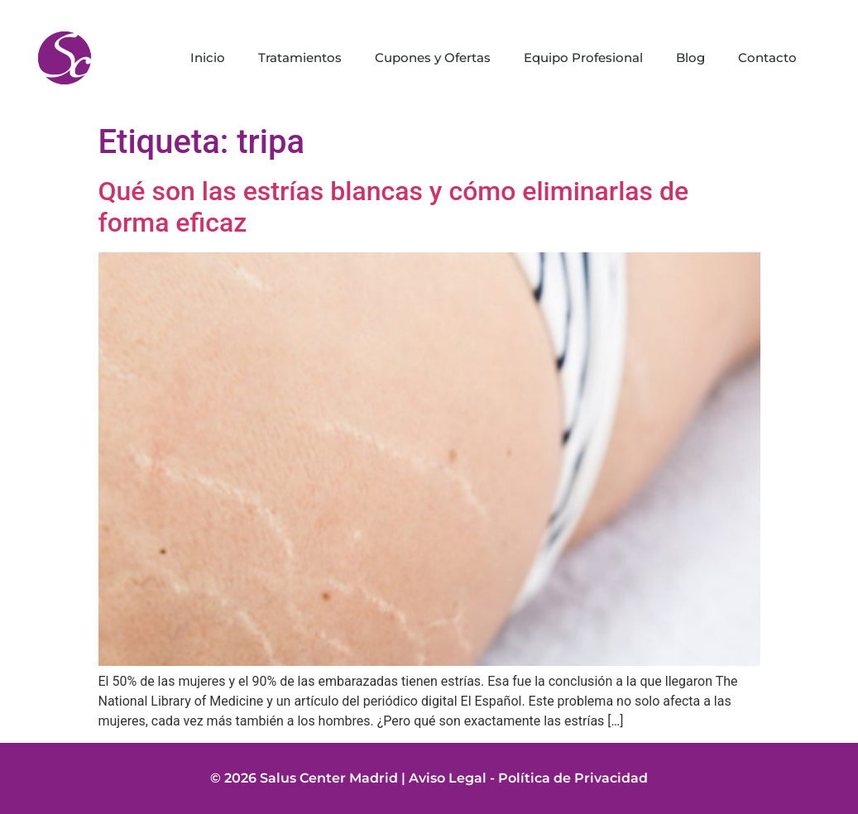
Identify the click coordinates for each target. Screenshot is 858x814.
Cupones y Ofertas (433, 57)
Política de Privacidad (573, 778)
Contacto (767, 57)
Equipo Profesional (583, 57)
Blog (690, 57)
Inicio (207, 57)
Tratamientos (300, 57)
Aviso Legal (448, 778)
